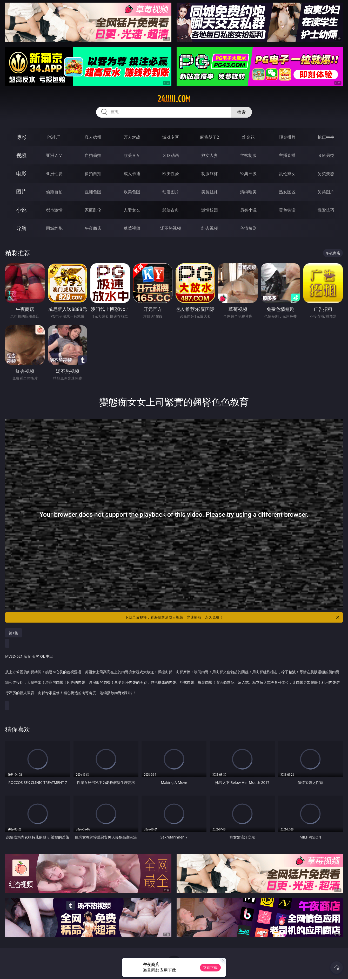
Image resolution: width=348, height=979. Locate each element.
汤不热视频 (170, 228)
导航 (21, 228)
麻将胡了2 (209, 137)
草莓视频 (132, 228)
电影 (21, 173)
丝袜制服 (248, 155)
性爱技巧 (326, 210)
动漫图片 (170, 192)
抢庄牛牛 (326, 137)
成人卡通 (132, 173)
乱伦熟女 (287, 173)
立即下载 (210, 967)
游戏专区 (170, 137)
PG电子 (54, 137)
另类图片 (326, 192)
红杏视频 (209, 228)
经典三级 (248, 173)
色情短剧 (248, 228)
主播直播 (287, 155)
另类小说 (248, 210)
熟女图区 (287, 192)
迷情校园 (209, 210)
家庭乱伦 (93, 210)
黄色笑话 (287, 210)
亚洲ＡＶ (54, 155)
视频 (21, 155)
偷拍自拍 (93, 173)
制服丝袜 (209, 173)
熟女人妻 (209, 155)
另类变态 (326, 173)
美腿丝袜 (209, 192)
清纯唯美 (248, 192)
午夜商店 (93, 228)
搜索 (241, 112)
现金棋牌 (287, 137)
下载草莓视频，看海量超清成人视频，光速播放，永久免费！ (232, 617)
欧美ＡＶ (132, 155)
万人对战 (132, 137)
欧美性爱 (170, 173)
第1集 (13, 632)
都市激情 (54, 210)
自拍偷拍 (93, 155)
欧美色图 (132, 192)
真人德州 (93, 137)
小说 (21, 209)
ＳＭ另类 (326, 155)
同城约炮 (54, 228)
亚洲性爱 (54, 173)
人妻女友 (132, 210)
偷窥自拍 (54, 192)
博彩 (21, 136)
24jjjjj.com (174, 99)
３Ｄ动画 (170, 155)
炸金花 (248, 137)
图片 (21, 191)
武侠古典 (170, 210)
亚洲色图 (93, 192)
